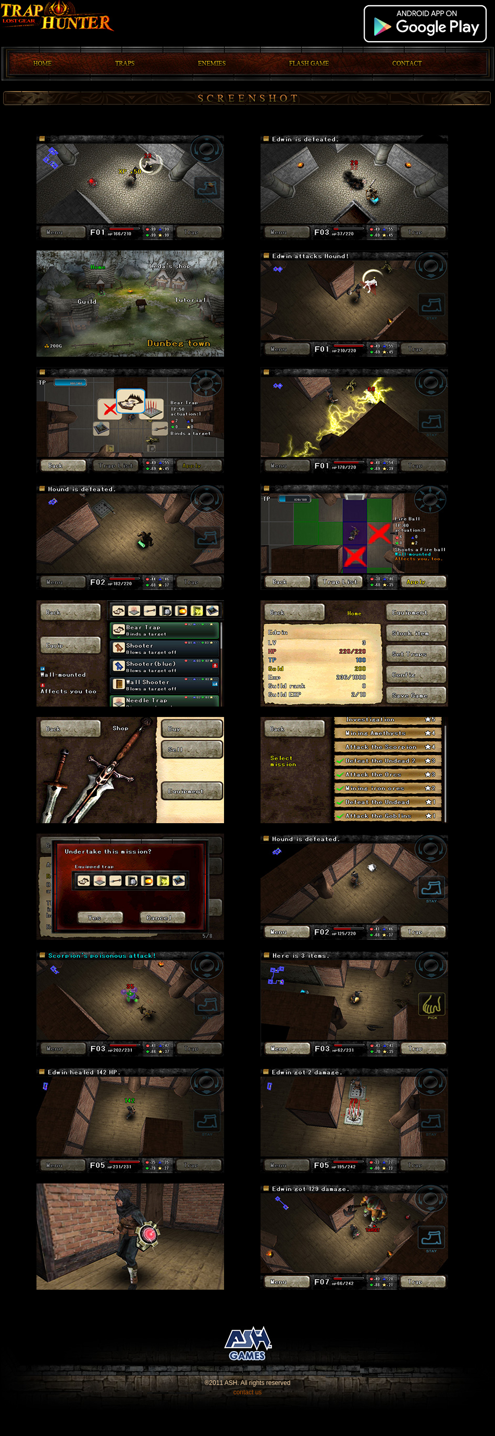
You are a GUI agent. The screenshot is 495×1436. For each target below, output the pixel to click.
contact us (247, 1392)
